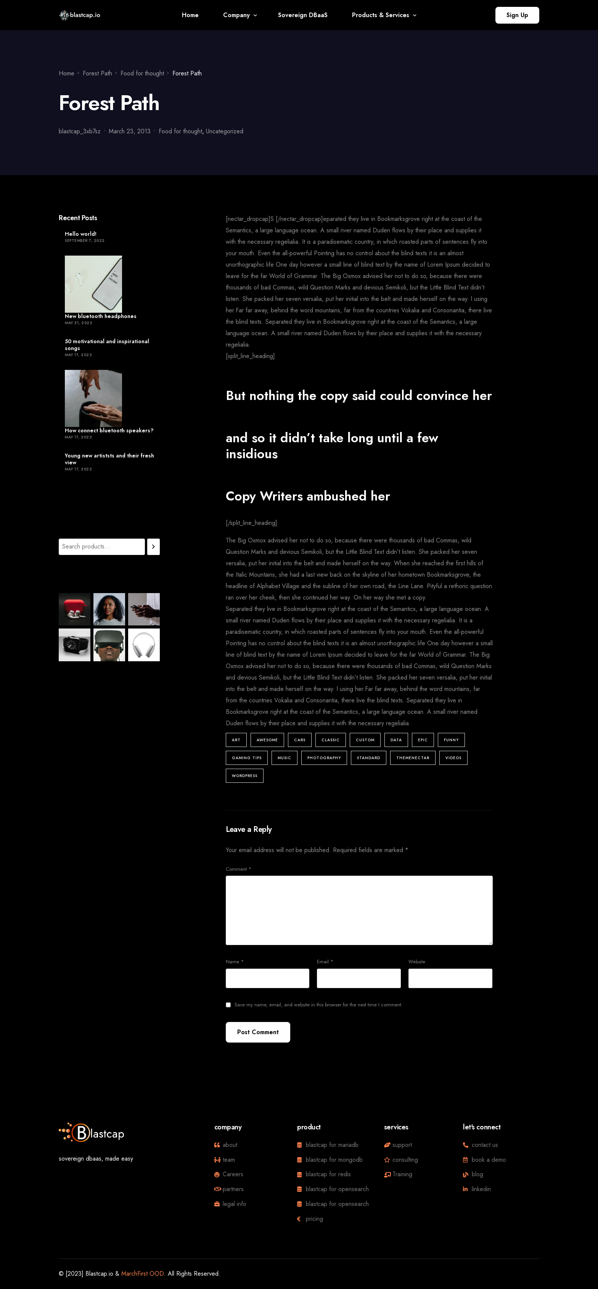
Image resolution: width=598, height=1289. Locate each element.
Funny (451, 740)
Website (416, 961)
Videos (453, 758)
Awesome (267, 740)
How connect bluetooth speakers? (109, 430)
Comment (238, 869)
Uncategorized (224, 131)
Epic (423, 740)
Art (236, 740)
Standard (368, 758)
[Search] (153, 547)
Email (325, 961)
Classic (331, 740)
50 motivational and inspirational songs (107, 345)
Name (235, 961)
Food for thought (180, 131)
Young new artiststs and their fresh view (109, 459)
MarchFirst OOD (142, 1273)
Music (284, 758)
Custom (365, 740)
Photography (324, 758)
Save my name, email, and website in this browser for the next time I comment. (319, 1004)
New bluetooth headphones (101, 316)
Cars (299, 740)
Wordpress (244, 776)
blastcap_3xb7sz (80, 131)
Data (396, 740)
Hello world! (80, 233)
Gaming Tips (247, 758)
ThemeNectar (412, 758)
